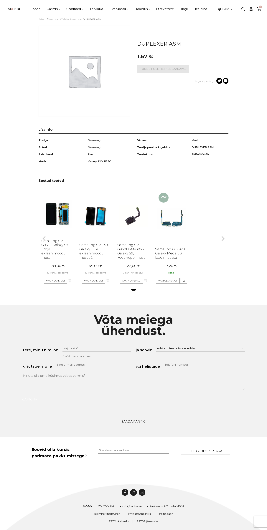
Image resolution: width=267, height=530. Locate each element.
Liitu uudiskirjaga (205, 451)
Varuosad (119, 9)
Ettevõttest (165, 9)
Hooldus (141, 9)
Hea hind (200, 9)
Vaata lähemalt (55, 280)
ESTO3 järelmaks (147, 521)
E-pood (35, 9)
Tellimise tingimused (107, 514)
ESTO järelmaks (119, 521)
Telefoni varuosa (71, 19)
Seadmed (73, 9)
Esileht (42, 19)
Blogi (184, 9)
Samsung (94, 147)
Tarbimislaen (165, 514)
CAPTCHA (29, 399)
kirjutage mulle (37, 366)
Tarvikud (96, 9)
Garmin (52, 9)
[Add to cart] (183, 281)
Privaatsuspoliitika (139, 514)
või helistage (148, 366)
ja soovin (144, 350)
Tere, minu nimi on (40, 350)
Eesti (223, 9)
